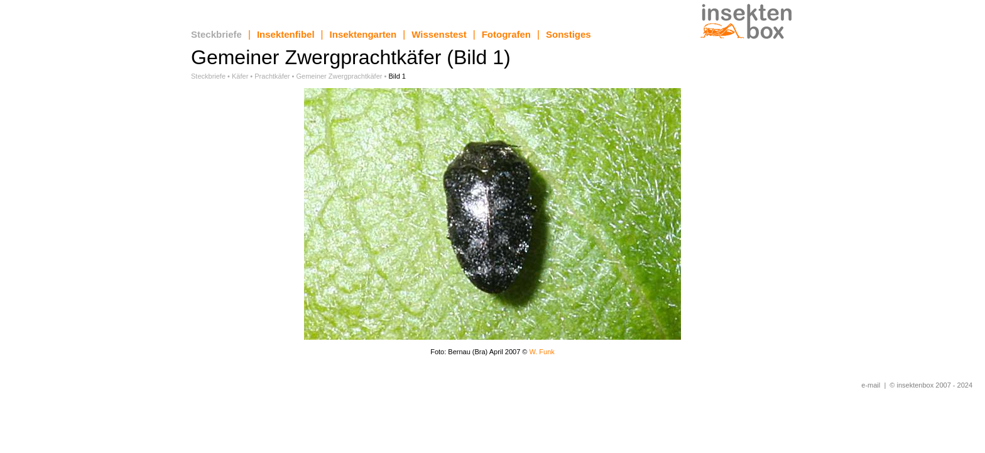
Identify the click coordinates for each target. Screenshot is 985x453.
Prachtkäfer (272, 76)
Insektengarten (363, 34)
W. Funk (541, 351)
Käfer (240, 76)
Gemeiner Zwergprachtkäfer (339, 76)
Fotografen (506, 34)
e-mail (870, 385)
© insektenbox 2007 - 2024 (931, 385)
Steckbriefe (216, 34)
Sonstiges (568, 34)
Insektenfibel (286, 34)
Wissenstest (438, 34)
